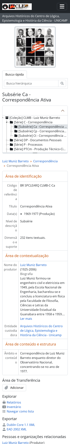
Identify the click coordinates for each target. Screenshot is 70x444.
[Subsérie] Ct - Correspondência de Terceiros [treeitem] (41, 135)
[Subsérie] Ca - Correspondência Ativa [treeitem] (41, 126)
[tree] (35, 134)
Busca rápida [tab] (14, 74)
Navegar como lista (18, 411)
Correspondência (45, 161)
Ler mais (26, 319)
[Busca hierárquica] (31, 83)
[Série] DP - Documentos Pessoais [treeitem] (35, 140)
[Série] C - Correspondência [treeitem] (30, 122)
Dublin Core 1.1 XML (18, 425)
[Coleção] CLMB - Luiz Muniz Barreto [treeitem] (32, 117)
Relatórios (11, 402)
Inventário (11, 407)
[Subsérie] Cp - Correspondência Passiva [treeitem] (41, 131)
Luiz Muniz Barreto (15, 161)
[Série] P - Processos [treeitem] (26, 144)
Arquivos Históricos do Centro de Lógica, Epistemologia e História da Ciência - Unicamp (41, 330)
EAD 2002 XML (14, 429)
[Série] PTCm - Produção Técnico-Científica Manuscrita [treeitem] (38, 149)
